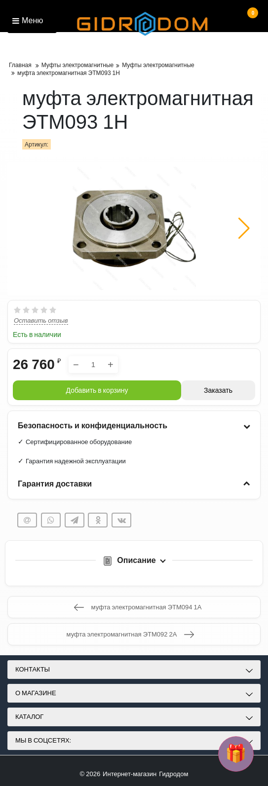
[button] (244, 228)
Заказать (218, 390)
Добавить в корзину (97, 390)
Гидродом (173, 774)
